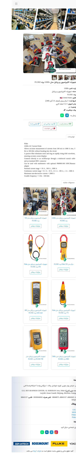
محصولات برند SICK (67, 412)
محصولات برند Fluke (67, 417)
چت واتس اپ (37, 124)
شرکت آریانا (25, 451)
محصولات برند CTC (67, 410)
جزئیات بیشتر (52, 226)
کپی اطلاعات (38, 128)
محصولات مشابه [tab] (57, 182)
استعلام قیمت (53, 124)
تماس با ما (23, 124)
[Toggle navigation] (4, 4)
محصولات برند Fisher (67, 415)
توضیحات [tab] (59, 136)
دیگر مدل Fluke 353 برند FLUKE (52, 264)
